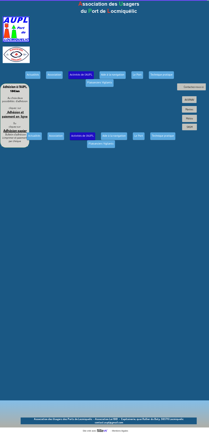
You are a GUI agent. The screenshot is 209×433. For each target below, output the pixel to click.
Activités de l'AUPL (81, 74)
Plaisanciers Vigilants (99, 82)
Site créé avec (96, 431)
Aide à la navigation (112, 74)
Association (54, 74)
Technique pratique (161, 74)
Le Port (137, 74)
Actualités (33, 74)
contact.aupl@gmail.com (109, 422)
